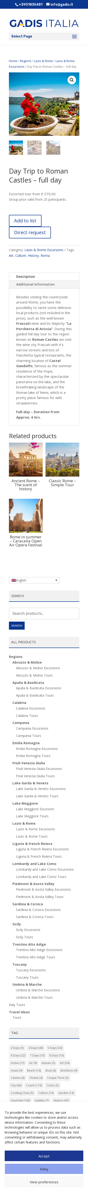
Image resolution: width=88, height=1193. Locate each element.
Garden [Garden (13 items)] (66, 1093)
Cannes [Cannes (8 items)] (18, 1078)
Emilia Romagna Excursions (37, 748)
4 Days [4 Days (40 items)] (35, 1048)
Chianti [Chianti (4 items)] (35, 1078)
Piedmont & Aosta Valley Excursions (43, 889)
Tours (16, 1017)
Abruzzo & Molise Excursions (38, 668)
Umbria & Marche (27, 984)
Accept (44, 1156)
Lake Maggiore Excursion (35, 809)
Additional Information (35, 284)
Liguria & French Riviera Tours (39, 856)
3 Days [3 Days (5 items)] (17, 1048)
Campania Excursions (32, 728)
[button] (72, 80)
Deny (44, 1169)
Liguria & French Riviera (32, 843)
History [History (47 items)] (61, 1100)
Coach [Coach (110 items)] (34, 1085)
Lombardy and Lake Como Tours (41, 876)
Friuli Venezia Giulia (28, 763)
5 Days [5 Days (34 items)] (55, 1048)
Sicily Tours (24, 937)
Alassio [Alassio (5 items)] (48, 1063)
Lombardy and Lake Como (34, 863)
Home (13, 61)
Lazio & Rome (43, 61)
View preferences (44, 1182)
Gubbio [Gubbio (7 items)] (42, 1100)
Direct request (30, 232)
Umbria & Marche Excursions (38, 990)
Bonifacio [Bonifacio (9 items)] (69, 1070)
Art (11, 255)
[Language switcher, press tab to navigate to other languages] (34, 580)
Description (25, 276)
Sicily (16, 924)
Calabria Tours (27, 715)
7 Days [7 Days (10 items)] (37, 1055)
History (33, 255)
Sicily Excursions (28, 929)
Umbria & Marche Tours (34, 997)
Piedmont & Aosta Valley (33, 883)
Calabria (19, 702)
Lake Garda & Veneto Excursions (41, 788)
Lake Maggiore (25, 803)
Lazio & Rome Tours (32, 836)
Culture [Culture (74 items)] (46, 1093)
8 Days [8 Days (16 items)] (56, 1055)
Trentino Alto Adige (29, 944)
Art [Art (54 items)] (64, 1063)
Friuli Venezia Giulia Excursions (39, 768)
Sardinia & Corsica (27, 904)
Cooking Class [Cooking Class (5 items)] (22, 1093)
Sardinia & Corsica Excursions (38, 909)
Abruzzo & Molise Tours (34, 675)
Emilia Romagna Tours (33, 755)
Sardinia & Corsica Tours (35, 916)
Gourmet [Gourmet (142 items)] (20, 1100)
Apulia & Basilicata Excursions (38, 688)
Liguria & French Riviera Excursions (42, 849)
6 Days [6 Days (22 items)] (18, 1055)
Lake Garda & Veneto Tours (37, 796)
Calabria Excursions (30, 708)
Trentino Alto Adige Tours (35, 957)
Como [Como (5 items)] (52, 1085)
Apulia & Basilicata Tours (35, 695)
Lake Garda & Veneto (30, 783)
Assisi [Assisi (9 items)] (16, 1070)
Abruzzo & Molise (27, 662)
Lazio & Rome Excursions (43, 250)
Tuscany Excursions (31, 970)
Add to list (25, 220)
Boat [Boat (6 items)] (51, 1070)
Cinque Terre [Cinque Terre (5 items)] (58, 1078)
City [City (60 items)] (16, 1085)
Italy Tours (17, 1004)
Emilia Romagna (26, 743)
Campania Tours (28, 735)
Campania (20, 722)
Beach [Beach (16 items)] (34, 1070)
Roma (45, 255)
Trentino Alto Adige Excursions (39, 950)
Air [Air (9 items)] (33, 1063)
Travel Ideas (19, 1012)
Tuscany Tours (27, 977)
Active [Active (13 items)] (17, 1063)
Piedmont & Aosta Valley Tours (40, 896)
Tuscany (19, 964)
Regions (25, 61)
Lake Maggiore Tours (32, 816)
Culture (20, 255)
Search (16, 625)
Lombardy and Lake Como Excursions (45, 869)
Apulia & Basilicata (28, 682)
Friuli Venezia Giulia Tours (35, 776)
